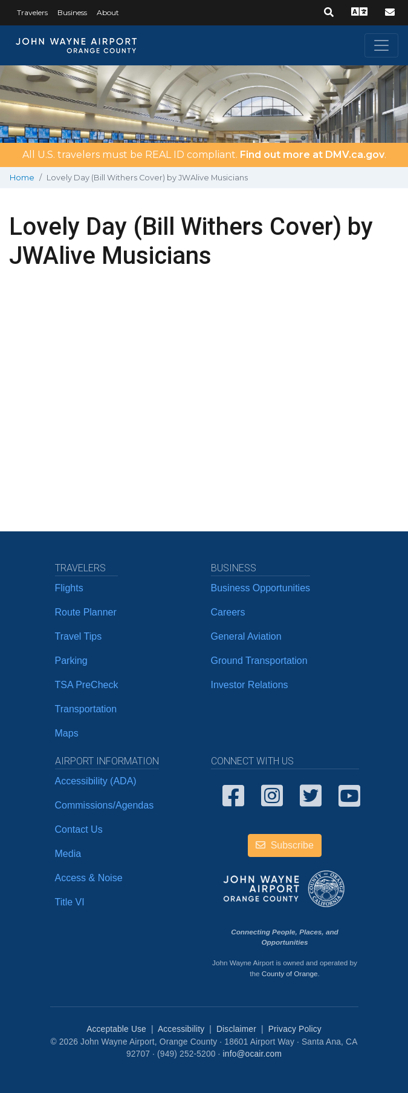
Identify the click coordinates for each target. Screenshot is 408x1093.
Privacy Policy (295, 1029)
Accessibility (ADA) (96, 781)
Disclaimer (236, 1029)
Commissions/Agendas (104, 805)
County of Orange (290, 973)
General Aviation (246, 636)
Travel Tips (78, 636)
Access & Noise (89, 878)
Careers (228, 612)
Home (22, 177)
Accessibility (181, 1029)
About (108, 12)
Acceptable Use (116, 1029)
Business (72, 12)
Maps (67, 733)
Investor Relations (249, 685)
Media (68, 853)
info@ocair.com (252, 1054)
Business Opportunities (261, 588)
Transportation (86, 709)
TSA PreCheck (86, 685)
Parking (71, 660)
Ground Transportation (259, 660)
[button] (329, 13)
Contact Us (79, 829)
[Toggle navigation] (381, 45)
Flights (69, 588)
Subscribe (285, 845)
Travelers (32, 12)
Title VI (70, 902)
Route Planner (86, 612)
